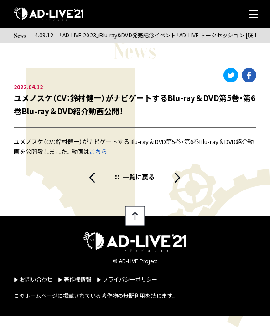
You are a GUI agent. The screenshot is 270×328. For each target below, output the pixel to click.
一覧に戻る (139, 176)
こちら (98, 151)
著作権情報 (77, 279)
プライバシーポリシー (130, 279)
